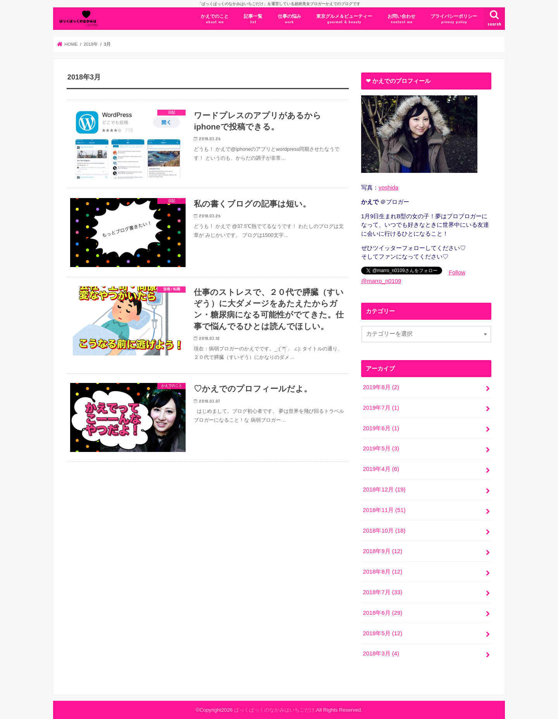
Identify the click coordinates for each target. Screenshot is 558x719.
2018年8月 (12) (382, 572)
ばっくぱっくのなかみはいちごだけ (274, 710)
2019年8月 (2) (381, 387)
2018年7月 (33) (382, 592)
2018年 (90, 44)
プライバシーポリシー (454, 19)
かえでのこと (215, 19)
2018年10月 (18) (384, 531)
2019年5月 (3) (381, 448)
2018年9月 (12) (382, 551)
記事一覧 (253, 19)
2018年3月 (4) (381, 653)
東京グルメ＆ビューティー (344, 19)
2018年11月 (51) (384, 510)
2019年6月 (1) (381, 428)
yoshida (388, 187)
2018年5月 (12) (382, 633)
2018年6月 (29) (382, 613)
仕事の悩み (289, 19)
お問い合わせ (401, 19)
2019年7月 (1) (381, 408)
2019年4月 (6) (381, 469)
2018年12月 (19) (384, 489)
